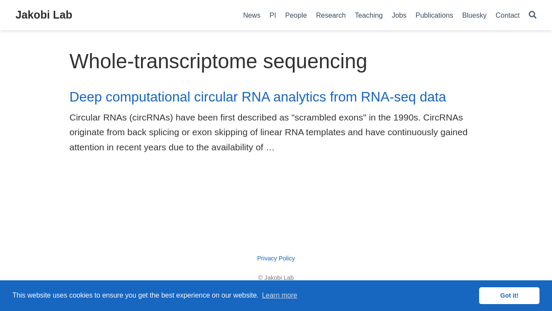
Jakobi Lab (44, 15)
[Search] (532, 15)
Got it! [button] (509, 295)
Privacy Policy (276, 258)
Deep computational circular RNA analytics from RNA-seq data (257, 97)
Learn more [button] (279, 295)
